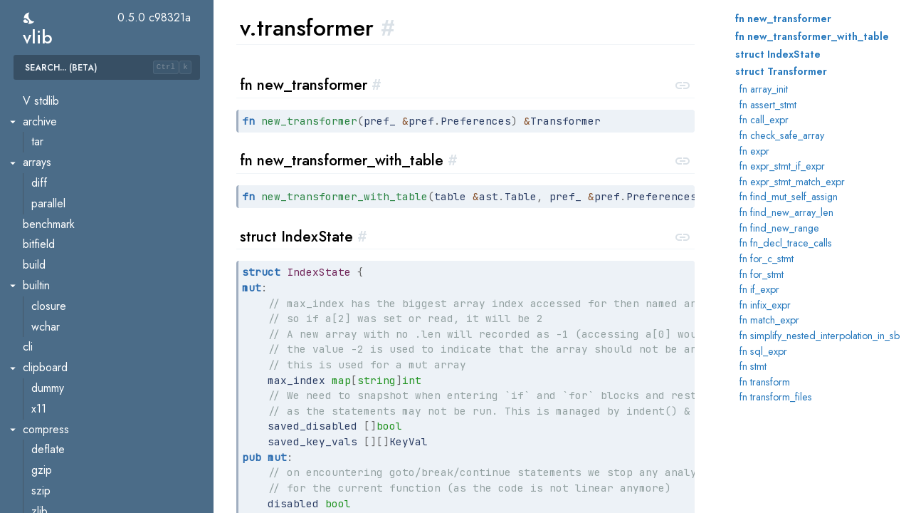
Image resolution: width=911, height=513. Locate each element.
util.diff (47, 319)
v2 (28, 463)
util (37, 299)
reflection (53, 175)
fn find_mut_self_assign (788, 197)
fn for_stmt (761, 274)
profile (46, 155)
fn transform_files (775, 397)
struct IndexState (778, 54)
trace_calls (56, 237)
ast (38, 483)
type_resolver (63, 278)
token (44, 217)
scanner (50, 196)
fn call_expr (764, 120)
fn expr (754, 151)
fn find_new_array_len (786, 212)
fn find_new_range (779, 228)
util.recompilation (71, 339)
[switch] (29, 18)
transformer (58, 257)
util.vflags (53, 381)
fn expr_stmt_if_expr (782, 166)
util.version (56, 360)
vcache (48, 422)
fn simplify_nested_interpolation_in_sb (819, 335)
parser (46, 94)
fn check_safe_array (781, 135)
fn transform (764, 382)
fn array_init (763, 89)
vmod (44, 442)
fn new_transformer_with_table (812, 36)
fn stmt (753, 366)
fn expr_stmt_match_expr (792, 182)
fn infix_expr (765, 305)
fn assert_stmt (767, 105)
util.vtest (50, 401)
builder (47, 504)
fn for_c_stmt (766, 259)
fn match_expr (769, 320)
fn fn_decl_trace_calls (785, 243)
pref (41, 135)
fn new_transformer (783, 18)
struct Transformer (781, 71)
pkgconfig (55, 114)
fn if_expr (759, 289)
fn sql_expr (763, 351)
